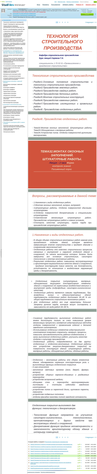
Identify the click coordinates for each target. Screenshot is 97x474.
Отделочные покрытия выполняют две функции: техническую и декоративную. (13, 48)
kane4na (15, 9)
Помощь (3, 472)
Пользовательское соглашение (33, 472)
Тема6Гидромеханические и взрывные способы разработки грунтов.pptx (48, 468)
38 (78, 458)
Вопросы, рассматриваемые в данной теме (14, 29)
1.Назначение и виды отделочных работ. (13, 31)
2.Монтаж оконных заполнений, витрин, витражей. (13, 56)
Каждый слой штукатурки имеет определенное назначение (11, 71)
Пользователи (55, 4)
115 (78, 468)
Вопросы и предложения (73, 1)
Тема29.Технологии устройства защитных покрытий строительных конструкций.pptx (51, 446)
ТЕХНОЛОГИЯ (7, 20)
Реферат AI (79, 4)
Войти (3, 1)
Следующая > (89, 22)
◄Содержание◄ (1, 45)
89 (78, 462)
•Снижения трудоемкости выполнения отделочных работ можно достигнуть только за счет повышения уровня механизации (14, 40)
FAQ (55, 1)
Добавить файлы (68, 4)
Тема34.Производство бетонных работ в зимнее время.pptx (45, 460)
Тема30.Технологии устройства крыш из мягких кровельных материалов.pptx (49, 451)
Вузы (38, 4)
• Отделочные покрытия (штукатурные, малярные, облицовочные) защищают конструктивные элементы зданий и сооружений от (13, 35)
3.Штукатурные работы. (9, 63)
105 (78, 466)
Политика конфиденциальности (48, 472)
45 (78, 460)
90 (78, 444)
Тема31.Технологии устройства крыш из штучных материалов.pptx (46, 453)
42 (78, 455)
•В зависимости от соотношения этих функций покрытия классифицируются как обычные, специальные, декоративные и (13, 52)
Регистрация (9, 1)
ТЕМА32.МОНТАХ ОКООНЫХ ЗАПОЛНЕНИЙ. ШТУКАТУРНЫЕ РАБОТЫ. (13, 27)
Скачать (87, 14)
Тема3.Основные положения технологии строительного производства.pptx (48, 449)
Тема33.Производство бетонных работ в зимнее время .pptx (45, 458)
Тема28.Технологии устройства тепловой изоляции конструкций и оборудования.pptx (51, 444)
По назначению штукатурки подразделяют (13, 65)
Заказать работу (91, 4)
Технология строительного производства (24, 15)
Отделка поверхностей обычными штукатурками (11, 68)
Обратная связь (61, 1)
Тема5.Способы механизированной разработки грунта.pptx (44, 466)
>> (95, 22)
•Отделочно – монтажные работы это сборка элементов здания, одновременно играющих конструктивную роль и (14, 44)
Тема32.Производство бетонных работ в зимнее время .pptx (45, 455)
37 (78, 451)
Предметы (45, 4)
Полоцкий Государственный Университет (24, 13)
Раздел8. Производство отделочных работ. (13, 24)
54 (78, 449)
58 (78, 453)
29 (78, 446)
